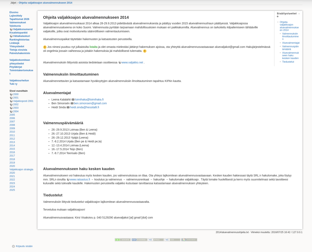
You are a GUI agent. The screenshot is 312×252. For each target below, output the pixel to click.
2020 (12, 166)
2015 (12, 149)
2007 (12, 121)
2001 (16, 97)
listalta (94, 46)
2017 (12, 155)
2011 (12, 135)
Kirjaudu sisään (24, 246)
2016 (12, 152)
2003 (16, 107)
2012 (12, 138)
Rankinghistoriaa (19, 39)
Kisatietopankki (19, 32)
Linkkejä (14, 43)
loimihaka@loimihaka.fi (89, 99)
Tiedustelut (288, 61)
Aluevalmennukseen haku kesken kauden (290, 55)
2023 (12, 183)
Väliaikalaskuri (21, 36)
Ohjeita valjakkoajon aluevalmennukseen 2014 (45, 2)
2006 (12, 118)
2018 (12, 159)
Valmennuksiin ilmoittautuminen (290, 36)
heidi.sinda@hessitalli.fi (84, 107)
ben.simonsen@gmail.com (90, 103)
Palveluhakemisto (20, 53)
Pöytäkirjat (16, 67)
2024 (12, 186)
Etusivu (14, 12)
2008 (12, 125)
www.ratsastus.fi (80, 179)
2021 (12, 176)
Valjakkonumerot (23, 29)
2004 (16, 111)
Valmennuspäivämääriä (290, 47)
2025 (12, 190)
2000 (16, 94)
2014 (12, 145)
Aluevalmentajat (290, 42)
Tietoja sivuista (18, 49)
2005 (12, 114)
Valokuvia (15, 26)
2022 (12, 179)
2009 (12, 128)
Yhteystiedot (17, 46)
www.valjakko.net (132, 62)
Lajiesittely (16, 15)
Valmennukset (18, 22)
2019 (12, 162)
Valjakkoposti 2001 (23, 101)
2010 (12, 131)
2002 (16, 104)
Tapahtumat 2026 (19, 19)
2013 (12, 142)
